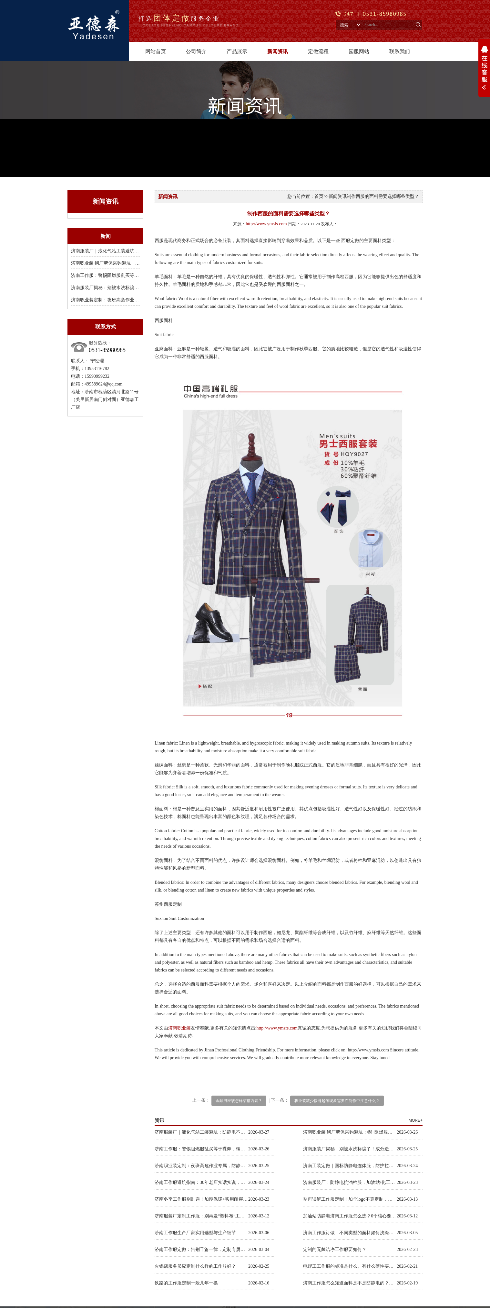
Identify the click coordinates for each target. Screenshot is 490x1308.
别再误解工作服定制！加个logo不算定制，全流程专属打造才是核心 (350, 1199)
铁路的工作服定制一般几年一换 (186, 1283)
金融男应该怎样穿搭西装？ (239, 1100)
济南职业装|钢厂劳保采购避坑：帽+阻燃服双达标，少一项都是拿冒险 (350, 1132)
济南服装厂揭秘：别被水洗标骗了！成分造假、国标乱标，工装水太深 (350, 1149)
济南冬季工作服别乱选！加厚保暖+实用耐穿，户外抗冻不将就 (201, 1199)
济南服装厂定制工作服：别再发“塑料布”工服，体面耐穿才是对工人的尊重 (201, 1216)
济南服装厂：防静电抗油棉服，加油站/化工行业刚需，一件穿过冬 (350, 1182)
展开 (484, 71)
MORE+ (416, 1120)
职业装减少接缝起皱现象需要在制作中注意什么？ (337, 1100)
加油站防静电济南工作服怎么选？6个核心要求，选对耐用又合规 (350, 1216)
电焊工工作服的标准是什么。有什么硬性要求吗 (350, 1266)
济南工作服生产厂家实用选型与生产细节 (195, 1232)
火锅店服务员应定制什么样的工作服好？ (195, 1266)
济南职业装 (179, 1028)
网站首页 (155, 51)
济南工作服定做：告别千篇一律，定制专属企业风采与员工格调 (201, 1249)
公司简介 (196, 51)
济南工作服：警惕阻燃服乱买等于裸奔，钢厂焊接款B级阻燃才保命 (138, 275)
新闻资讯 (277, 51)
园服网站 (359, 51)
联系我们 (399, 51)
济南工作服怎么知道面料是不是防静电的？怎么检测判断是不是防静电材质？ (350, 1283)
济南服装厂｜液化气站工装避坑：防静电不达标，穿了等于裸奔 (134, 251)
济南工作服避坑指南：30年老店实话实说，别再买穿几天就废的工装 (201, 1182)
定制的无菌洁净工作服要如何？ (334, 1249)
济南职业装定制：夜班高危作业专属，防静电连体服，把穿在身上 (136, 300)
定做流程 (318, 51)
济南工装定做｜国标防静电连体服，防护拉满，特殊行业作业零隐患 (350, 1165)
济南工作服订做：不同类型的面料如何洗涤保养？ (350, 1232)
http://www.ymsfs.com (266, 223)
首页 (318, 196)
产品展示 (237, 51)
